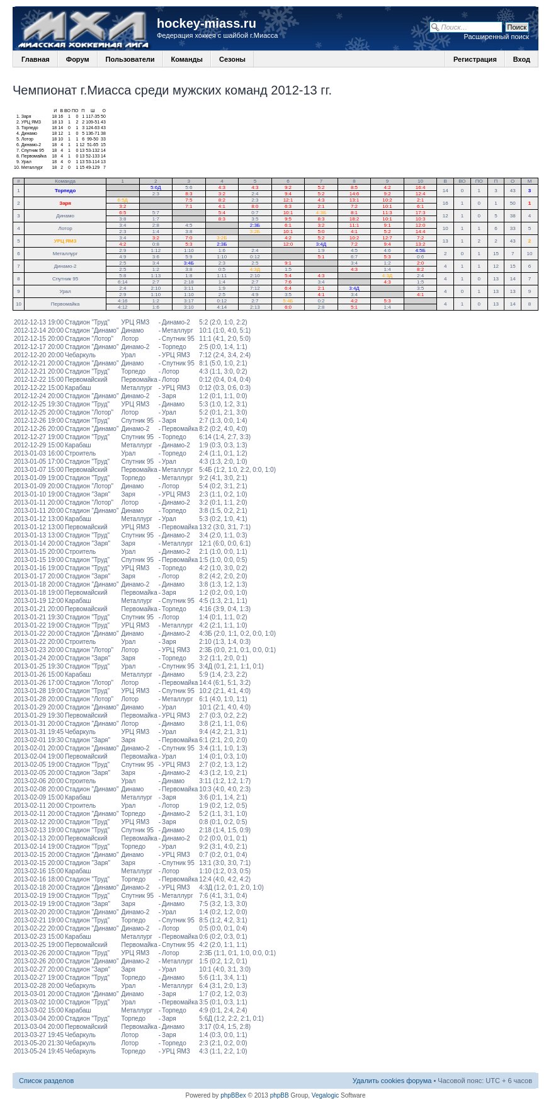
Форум (77, 59)
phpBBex (233, 1095)
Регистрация (475, 59)
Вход (521, 59)
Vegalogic (325, 1095)
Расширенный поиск (496, 36)
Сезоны (232, 59)
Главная (35, 59)
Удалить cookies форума (392, 1080)
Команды (187, 59)
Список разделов (46, 1080)
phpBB (279, 1095)
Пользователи (130, 59)
